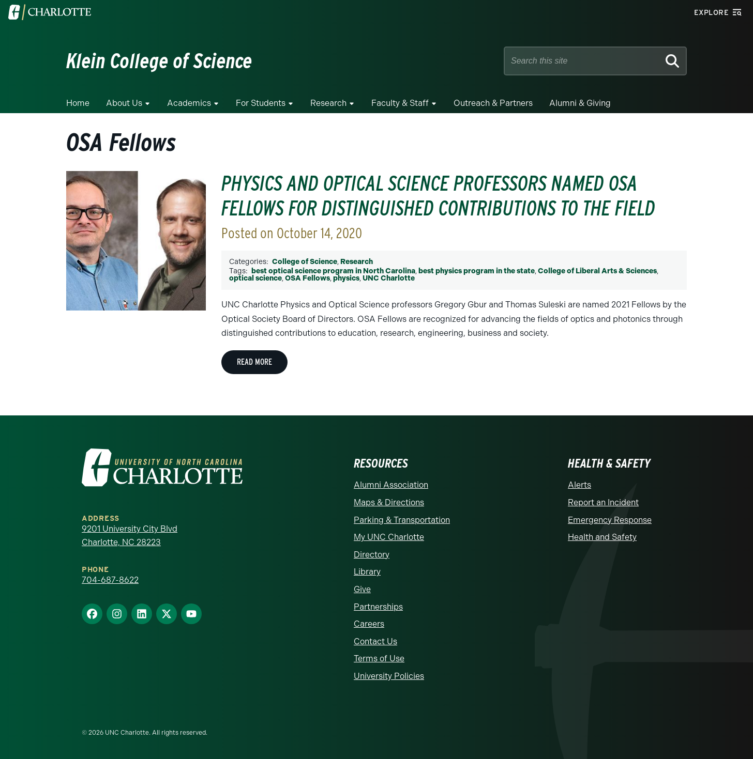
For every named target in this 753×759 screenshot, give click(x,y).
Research (328, 103)
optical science (255, 278)
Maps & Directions (389, 502)
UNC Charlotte (389, 278)
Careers (369, 624)
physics (346, 278)
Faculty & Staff (400, 103)
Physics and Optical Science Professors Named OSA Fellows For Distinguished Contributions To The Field (438, 196)
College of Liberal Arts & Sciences (597, 271)
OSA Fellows (307, 278)
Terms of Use (379, 658)
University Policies (389, 676)
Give (362, 589)
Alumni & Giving (580, 103)
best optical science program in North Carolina (333, 271)
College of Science (304, 261)
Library (367, 572)
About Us (124, 103)
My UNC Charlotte (389, 537)
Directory (371, 555)
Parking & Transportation (402, 520)
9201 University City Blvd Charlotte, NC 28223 (129, 535)
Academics (189, 103)
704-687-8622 (110, 580)
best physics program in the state (476, 271)
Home (77, 103)
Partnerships (378, 607)
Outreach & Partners (493, 103)
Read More (254, 362)
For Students (260, 103)
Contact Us (375, 641)
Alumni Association (391, 485)
